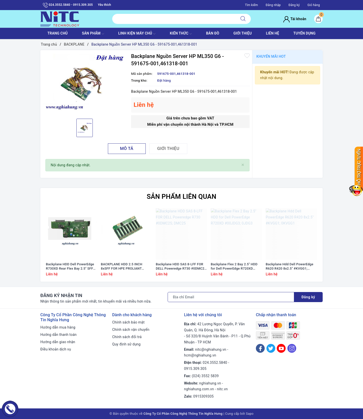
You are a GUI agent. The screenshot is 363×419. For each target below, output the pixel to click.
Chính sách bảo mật (128, 322)
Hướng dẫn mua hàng (57, 327)
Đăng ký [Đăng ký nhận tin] (308, 297)
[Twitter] (270, 348)
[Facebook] (260, 348)
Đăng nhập (273, 5)
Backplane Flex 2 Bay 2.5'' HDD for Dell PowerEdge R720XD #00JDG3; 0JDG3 (234, 266)
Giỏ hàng (314, 5)
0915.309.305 (195, 369)
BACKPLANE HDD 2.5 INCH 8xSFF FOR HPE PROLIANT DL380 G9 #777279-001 (121, 266)
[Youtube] (281, 348)
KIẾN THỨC (181, 33)
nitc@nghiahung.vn (210, 349)
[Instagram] (291, 348)
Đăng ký (293, 5)
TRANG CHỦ (57, 33)
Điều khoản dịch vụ (55, 349)
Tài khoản (294, 19)
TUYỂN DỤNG (304, 33)
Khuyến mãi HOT (271, 56)
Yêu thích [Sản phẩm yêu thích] (104, 5)
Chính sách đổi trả (127, 337)
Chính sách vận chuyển (130, 330)
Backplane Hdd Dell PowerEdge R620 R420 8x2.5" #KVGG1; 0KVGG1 (289, 266)
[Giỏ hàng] (318, 19)
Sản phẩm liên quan (181, 196)
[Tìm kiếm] (243, 19)
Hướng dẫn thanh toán (58, 335)
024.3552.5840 (215, 363)
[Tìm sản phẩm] (173, 19)
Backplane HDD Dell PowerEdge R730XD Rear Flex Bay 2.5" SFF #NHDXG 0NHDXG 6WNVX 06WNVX (70, 266)
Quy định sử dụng (126, 344)
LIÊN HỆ (272, 33)
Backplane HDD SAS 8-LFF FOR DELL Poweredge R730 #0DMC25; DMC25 (181, 266)
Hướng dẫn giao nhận (57, 342)
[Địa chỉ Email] (231, 297)
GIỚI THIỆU (242, 33)
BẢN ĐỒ (212, 33)
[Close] (242, 165)
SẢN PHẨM (93, 33)
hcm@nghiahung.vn (200, 355)
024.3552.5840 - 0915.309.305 (68, 5)
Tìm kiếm (251, 5)
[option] (84, 84)
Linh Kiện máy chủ (137, 33)
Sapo (250, 413)
